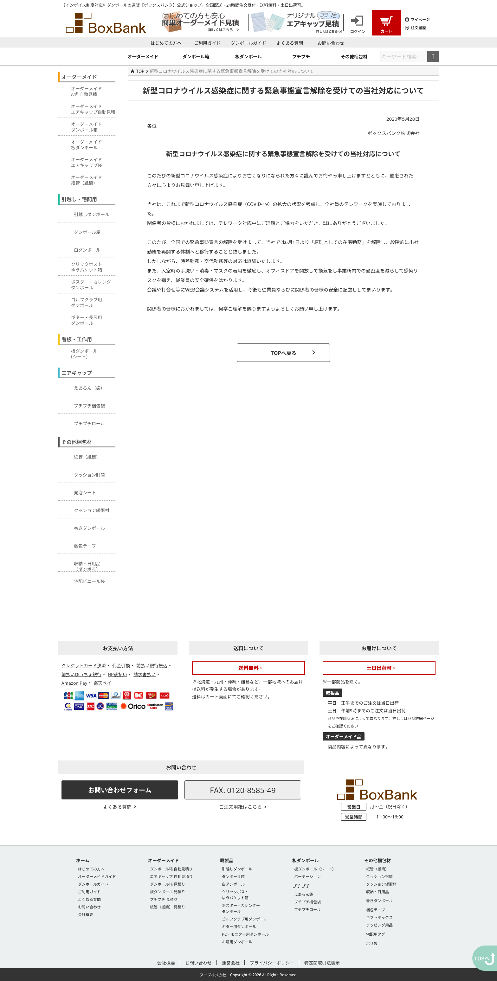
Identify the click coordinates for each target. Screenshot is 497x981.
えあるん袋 (303, 894)
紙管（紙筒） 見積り (167, 906)
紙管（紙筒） (80, 456)
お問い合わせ (331, 43)
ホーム (82, 860)
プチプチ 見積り (164, 899)
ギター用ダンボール (239, 926)
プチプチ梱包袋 (82, 404)
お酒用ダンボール (237, 941)
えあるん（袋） (82, 386)
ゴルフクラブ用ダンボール (245, 918)
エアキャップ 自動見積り (171, 876)
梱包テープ (78, 544)
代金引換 (121, 665)
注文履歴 (415, 27)
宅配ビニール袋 (82, 580)
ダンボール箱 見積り (167, 884)
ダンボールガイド (248, 43)
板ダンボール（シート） (315, 868)
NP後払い (117, 674)
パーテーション (307, 876)
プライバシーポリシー (272, 962)
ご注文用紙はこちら (240, 806)
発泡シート (78, 491)
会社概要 (85, 914)
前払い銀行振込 (151, 665)
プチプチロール (82, 422)
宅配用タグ (375, 934)
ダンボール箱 (80, 231)
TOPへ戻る (283, 352)
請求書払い (144, 674)
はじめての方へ (166, 43)
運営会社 (231, 962)
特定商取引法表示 (322, 962)
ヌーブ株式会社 (213, 974)
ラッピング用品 (379, 924)
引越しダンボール (84, 213)
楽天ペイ (102, 683)
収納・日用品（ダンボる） (80, 564)
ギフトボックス (379, 917)
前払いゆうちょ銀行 (81, 674)
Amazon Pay (74, 683)
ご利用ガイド (207, 43)
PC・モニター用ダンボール (245, 934)
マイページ (417, 19)
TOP (137, 71)
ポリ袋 (372, 943)
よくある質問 (289, 43)
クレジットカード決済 (83, 665)
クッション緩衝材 (84, 509)
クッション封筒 (82, 473)
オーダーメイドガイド (97, 876)
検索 (433, 56)
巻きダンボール (82, 527)
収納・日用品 (377, 891)
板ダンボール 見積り (167, 891)
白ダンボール (80, 248)
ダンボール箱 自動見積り (171, 868)
